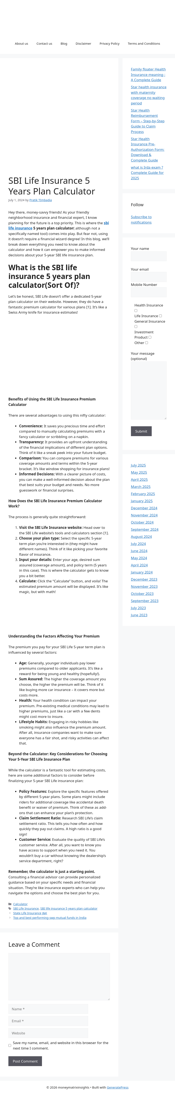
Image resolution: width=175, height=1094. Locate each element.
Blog (64, 43)
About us (21, 43)
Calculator (20, 904)
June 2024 (139, 550)
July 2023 (138, 607)
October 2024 (142, 522)
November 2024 (144, 515)
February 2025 (143, 493)
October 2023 (142, 593)
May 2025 (139, 472)
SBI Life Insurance (26, 908)
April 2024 (139, 565)
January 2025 (142, 500)
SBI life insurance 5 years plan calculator (68, 908)
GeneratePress (117, 1087)
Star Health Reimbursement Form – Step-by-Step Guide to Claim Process (148, 121)
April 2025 (139, 479)
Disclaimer (83, 43)
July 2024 (138, 543)
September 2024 (144, 529)
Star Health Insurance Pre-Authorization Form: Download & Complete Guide (148, 149)
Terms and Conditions (144, 43)
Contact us (44, 43)
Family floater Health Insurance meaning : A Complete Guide (148, 74)
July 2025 (138, 465)
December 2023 (144, 579)
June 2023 (139, 615)
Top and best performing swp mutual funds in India (49, 918)
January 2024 (142, 572)
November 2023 (144, 586)
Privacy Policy (110, 43)
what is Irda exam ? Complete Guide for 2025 (147, 172)
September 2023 (144, 600)
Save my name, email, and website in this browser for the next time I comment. (60, 1045)
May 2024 (139, 557)
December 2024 (144, 508)
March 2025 (141, 486)
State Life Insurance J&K (30, 913)
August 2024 (141, 536)
